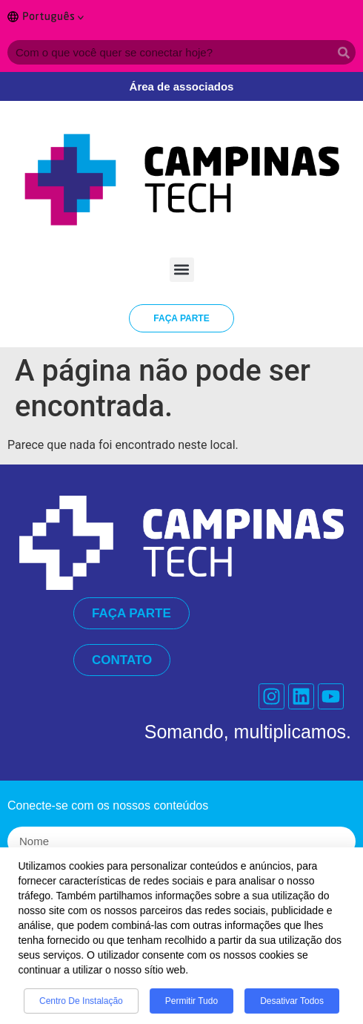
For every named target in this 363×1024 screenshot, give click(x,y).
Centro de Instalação (81, 1007)
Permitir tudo (191, 1007)
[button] (182, 269)
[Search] (343, 52)
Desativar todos (292, 1007)
